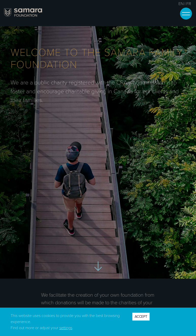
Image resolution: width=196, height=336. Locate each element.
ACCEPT (141, 316)
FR (188, 3)
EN (181, 3)
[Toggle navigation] (186, 14)
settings (65, 327)
